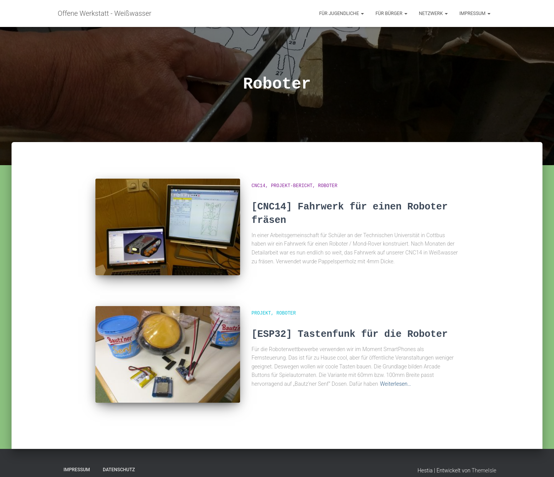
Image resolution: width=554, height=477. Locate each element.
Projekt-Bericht (291, 186)
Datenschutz (119, 459)
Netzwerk (433, 13)
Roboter (327, 186)
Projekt (261, 308)
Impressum (475, 13)
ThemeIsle (484, 460)
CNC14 (258, 186)
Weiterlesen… (395, 379)
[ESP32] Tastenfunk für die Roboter (350, 329)
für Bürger (391, 13)
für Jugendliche (341, 13)
